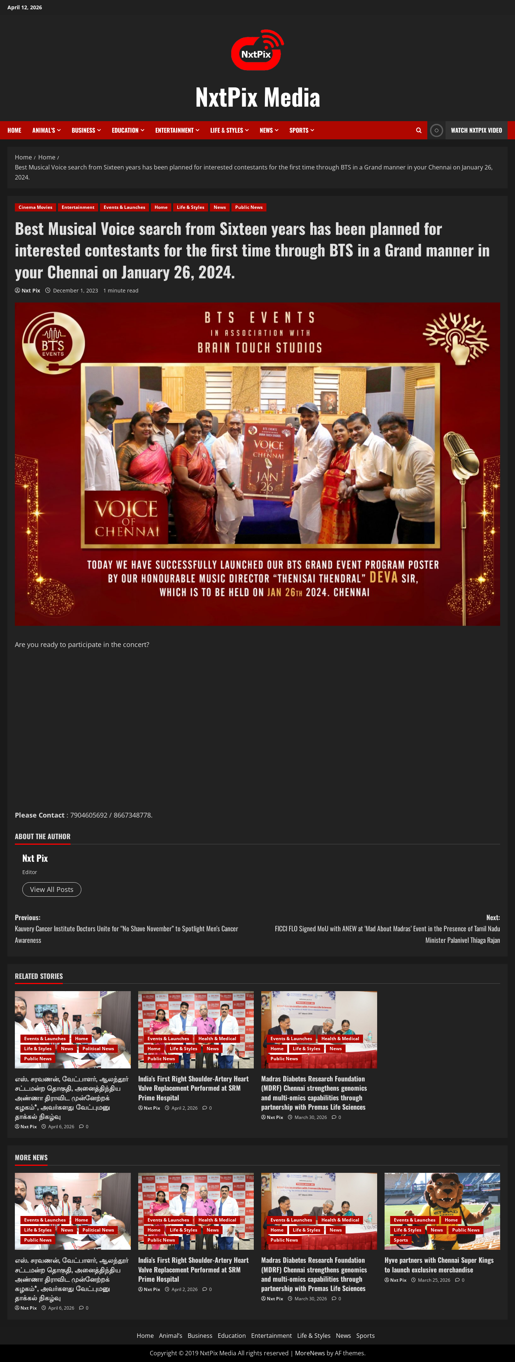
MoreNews (310, 1353)
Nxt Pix (31, 290)
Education (125, 130)
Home (14, 130)
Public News (249, 207)
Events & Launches (124, 207)
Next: (379, 929)
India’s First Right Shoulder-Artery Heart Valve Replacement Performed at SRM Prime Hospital (193, 1088)
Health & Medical (217, 1038)
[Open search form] (419, 130)
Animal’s (43, 130)
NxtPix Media (257, 95)
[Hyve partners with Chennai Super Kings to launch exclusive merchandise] (443, 1211)
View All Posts (52, 889)
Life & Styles (226, 130)
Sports (298, 130)
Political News (98, 1048)
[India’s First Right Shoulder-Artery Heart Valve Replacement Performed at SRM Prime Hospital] (196, 1029)
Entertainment (174, 130)
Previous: (136, 929)
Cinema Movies (35, 207)
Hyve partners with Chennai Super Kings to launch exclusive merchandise (439, 1264)
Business (83, 130)
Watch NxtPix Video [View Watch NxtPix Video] (464, 130)
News (266, 130)
